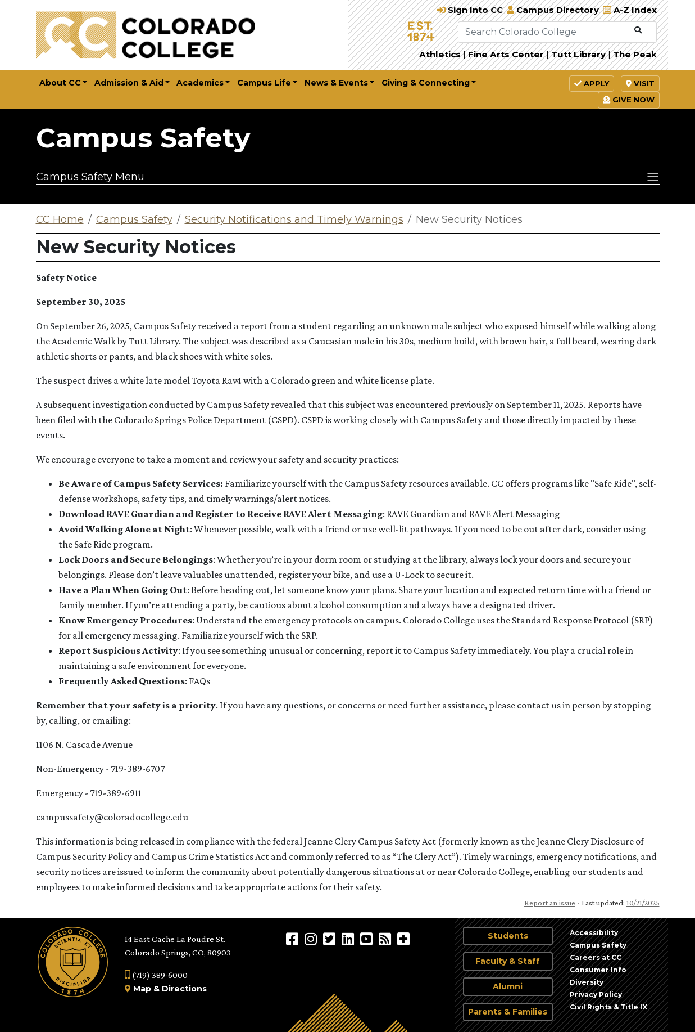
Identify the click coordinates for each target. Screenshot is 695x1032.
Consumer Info (598, 970)
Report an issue (549, 902)
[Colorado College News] (386, 939)
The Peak (635, 54)
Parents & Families (507, 1012)
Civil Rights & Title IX (608, 1007)
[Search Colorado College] (543, 32)
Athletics (440, 54)
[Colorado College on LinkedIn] (349, 939)
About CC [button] (60, 83)
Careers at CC (595, 957)
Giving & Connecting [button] (425, 83)
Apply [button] (591, 83)
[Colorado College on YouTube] (367, 939)
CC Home (60, 219)
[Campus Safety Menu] (348, 176)
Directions (184, 989)
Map (142, 989)
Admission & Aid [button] (128, 83)
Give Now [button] (629, 99)
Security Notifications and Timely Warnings (294, 219)
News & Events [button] (336, 83)
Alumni (508, 986)
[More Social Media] (403, 939)
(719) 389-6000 (156, 975)
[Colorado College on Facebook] (293, 939)
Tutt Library (578, 54)
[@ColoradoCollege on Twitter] (330, 939)
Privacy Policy (596, 994)
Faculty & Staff (507, 961)
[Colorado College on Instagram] (312, 939)
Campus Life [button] (264, 83)
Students (508, 936)
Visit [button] (640, 83)
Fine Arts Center (506, 54)
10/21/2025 (643, 902)
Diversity (586, 982)
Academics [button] (200, 83)
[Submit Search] (638, 30)
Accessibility (594, 932)
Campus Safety (143, 138)
